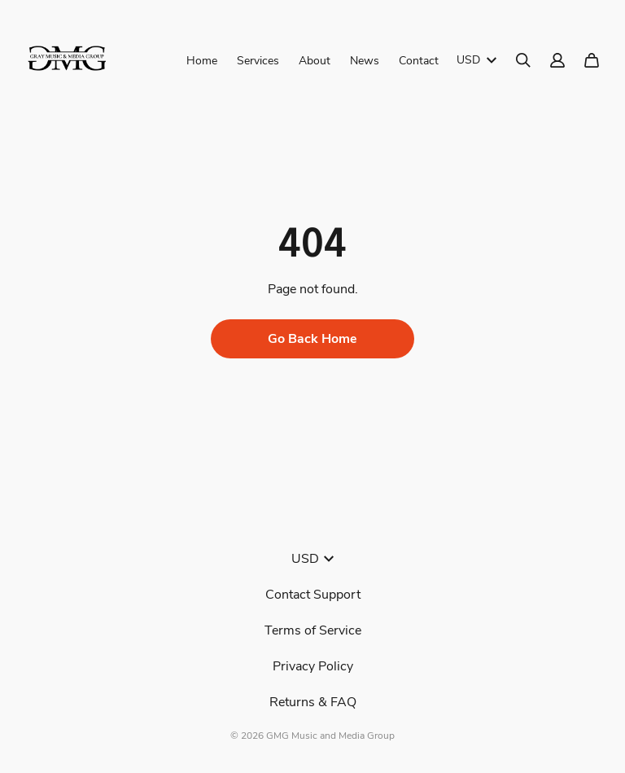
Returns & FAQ (312, 702)
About (314, 60)
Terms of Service (312, 630)
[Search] (523, 60)
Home (201, 60)
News (364, 60)
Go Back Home (312, 339)
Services (258, 60)
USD (476, 60)
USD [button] (312, 559)
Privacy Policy (313, 666)
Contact (419, 60)
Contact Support (313, 595)
